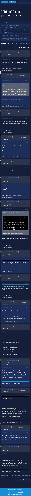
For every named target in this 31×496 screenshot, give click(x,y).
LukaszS (9, 301)
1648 (15, 43)
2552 (3, 45)
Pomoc (9, 489)
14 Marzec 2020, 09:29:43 (7, 59)
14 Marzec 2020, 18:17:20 (7, 166)
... (13, 43)
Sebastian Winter (12, 52)
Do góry (3, 475)
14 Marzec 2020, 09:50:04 (7, 80)
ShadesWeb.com (19, 494)
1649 (18, 43)
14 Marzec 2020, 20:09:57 (7, 184)
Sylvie (23, 29)
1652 (28, 43)
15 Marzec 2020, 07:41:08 (7, 258)
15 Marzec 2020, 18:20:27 (7, 432)
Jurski (8, 161)
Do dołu (3, 43)
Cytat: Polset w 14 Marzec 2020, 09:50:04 (13, 212)
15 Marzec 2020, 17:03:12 (7, 394)
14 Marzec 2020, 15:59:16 (7, 118)
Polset (9, 74)
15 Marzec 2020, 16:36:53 (7, 331)
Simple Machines (19, 492)
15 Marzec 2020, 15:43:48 (7, 307)
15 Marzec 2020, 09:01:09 (7, 283)
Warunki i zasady (14, 489)
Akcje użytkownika (24, 47)
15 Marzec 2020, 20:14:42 (7, 453)
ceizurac (9, 326)
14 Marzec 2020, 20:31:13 (7, 208)
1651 (25, 43)
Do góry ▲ (21, 489)
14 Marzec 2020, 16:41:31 (7, 142)
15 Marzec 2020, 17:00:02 (7, 367)
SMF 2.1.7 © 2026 (11, 492)
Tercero (9, 136)
